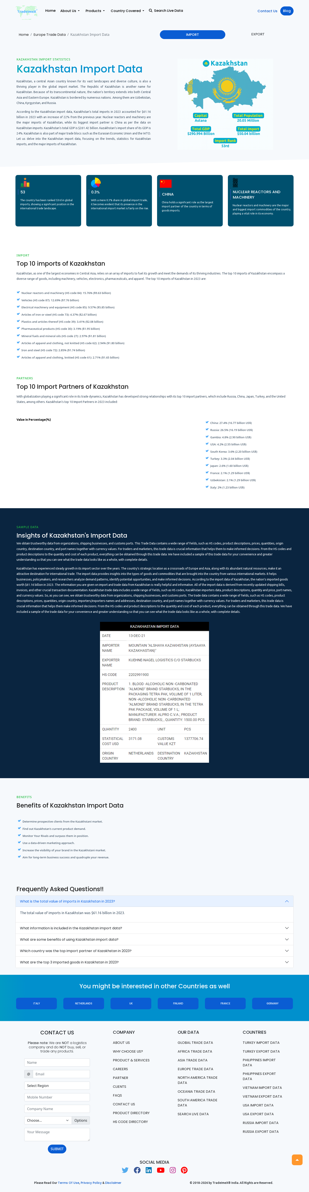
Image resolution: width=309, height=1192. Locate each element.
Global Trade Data (195, 1042)
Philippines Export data (259, 1076)
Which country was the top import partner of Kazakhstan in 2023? (76, 950)
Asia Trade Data (193, 1060)
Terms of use (68, 1183)
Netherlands (83, 1003)
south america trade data (197, 1103)
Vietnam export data (262, 1096)
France (225, 1003)
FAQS (117, 1095)
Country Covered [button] (126, 10)
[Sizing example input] (57, 1062)
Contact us (124, 1104)
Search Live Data (166, 10)
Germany (273, 1003)
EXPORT (258, 34)
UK (131, 1003)
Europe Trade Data (49, 34)
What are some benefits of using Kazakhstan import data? (69, 939)
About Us (121, 1042)
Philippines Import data (259, 1063)
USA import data (258, 1105)
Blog (287, 10)
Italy (36, 1003)
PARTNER (120, 1077)
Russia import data (261, 1122)
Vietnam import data (262, 1087)
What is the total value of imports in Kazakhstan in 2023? (67, 901)
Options (80, 1120)
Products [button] (94, 10)
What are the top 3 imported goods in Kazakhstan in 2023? (69, 962)
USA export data (258, 1114)
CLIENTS (119, 1086)
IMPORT (192, 34)
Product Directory (131, 1113)
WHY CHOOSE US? (128, 1051)
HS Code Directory (130, 1121)
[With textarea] (57, 1134)
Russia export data (261, 1131)
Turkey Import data (261, 1042)
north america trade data (198, 1080)
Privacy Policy (91, 1183)
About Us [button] (68, 10)
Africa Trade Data (195, 1051)
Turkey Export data (261, 1051)
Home (50, 10)
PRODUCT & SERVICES (131, 1060)
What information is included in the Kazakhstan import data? (71, 928)
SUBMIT (57, 1149)
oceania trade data (196, 1091)
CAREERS (120, 1069)
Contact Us (267, 11)
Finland (178, 1003)
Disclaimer (113, 1183)
